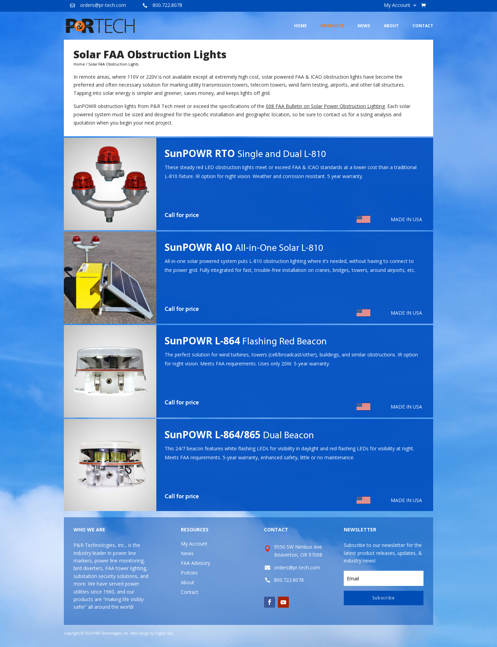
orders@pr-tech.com (103, 5)
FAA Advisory (195, 563)
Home (79, 64)
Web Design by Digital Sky (151, 633)
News (187, 553)
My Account (397, 5)
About (187, 582)
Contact (189, 592)
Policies (189, 572)
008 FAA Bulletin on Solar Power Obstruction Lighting (325, 106)
